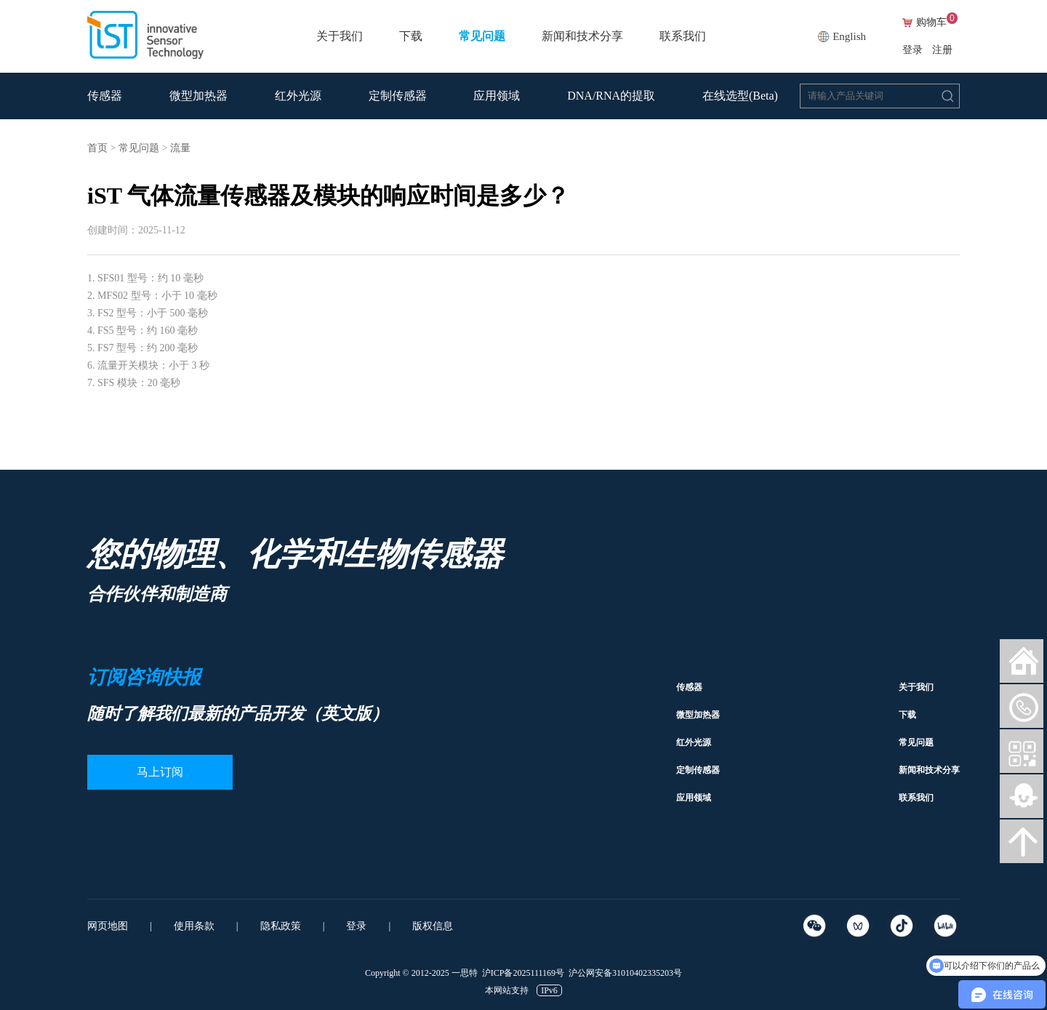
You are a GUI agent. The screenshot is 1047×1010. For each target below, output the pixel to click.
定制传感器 (398, 95)
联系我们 (682, 36)
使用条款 (194, 926)
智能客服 (1021, 796)
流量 (180, 148)
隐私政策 (280, 926)
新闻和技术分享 (582, 36)
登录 (912, 49)
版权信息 (432, 926)
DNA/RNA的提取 (611, 95)
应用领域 (496, 95)
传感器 (104, 95)
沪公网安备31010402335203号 (625, 973)
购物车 (937, 22)
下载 (410, 36)
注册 (942, 49)
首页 (97, 148)
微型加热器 (198, 95)
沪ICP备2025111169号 (523, 973)
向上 (1021, 841)
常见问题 (482, 36)
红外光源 (298, 95)
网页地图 (107, 926)
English (849, 36)
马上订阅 (160, 772)
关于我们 (339, 36)
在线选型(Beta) (740, 95)
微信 (1021, 706)
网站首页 (1021, 661)
